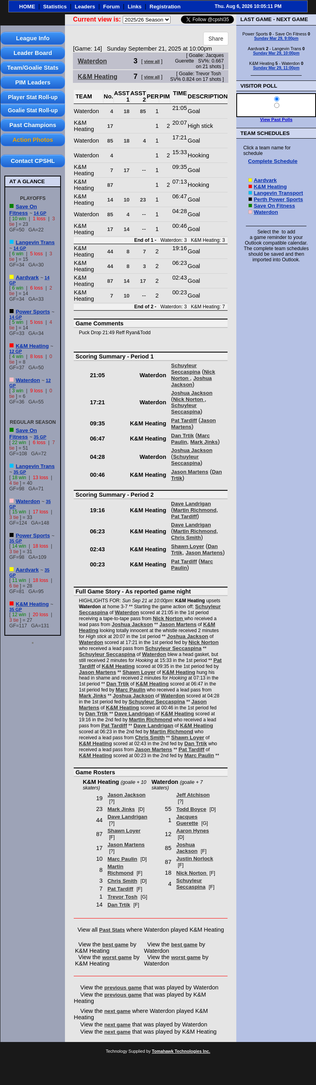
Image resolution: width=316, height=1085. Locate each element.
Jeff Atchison (193, 795)
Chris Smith (186, 538)
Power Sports (33, 312)
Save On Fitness (23, 210)
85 (143, 111)
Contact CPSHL (33, 160)
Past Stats (112, 930)
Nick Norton (188, 399)
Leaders (85, 7)
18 (127, 111)
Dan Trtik (182, 436)
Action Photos (32, 139)
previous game (123, 988)
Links (134, 7)
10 (127, 200)
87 (110, 185)
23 (143, 200)
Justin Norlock (194, 859)
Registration (165, 7)
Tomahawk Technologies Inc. (181, 1051)
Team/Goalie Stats (33, 67)
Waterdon (28, 380)
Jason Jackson (127, 795)
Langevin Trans (35, 242)
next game (117, 1011)
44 (110, 252)
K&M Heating (32, 346)
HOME (27, 7)
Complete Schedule (273, 161)
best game (115, 945)
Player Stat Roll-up (32, 97)
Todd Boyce (191, 809)
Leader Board (33, 52)
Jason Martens (189, 472)
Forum (111, 7)
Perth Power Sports (278, 199)
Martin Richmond (194, 510)
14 (110, 200)
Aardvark (27, 277)
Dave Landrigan (191, 504)
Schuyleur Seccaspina (185, 368)
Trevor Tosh (122, 897)
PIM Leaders (32, 82)
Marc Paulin (130, 690)
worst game (117, 957)
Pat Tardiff (184, 420)
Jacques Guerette (187, 820)
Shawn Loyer (187, 546)
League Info (32, 38)
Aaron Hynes (192, 831)
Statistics (55, 7)
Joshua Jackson (191, 381)
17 (110, 126)
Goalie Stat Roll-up (33, 110)
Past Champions (33, 124)
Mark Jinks (204, 442)
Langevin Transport (278, 193)
